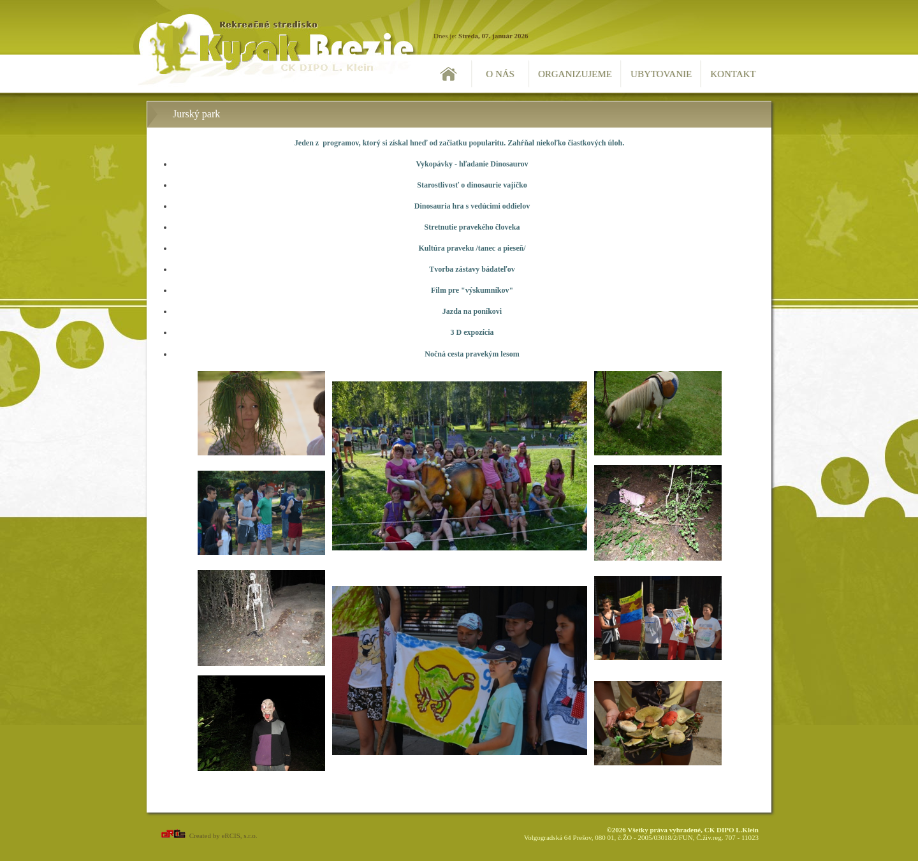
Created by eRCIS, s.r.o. (208, 835)
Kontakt (732, 74)
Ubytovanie (661, 74)
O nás (500, 74)
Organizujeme (575, 74)
